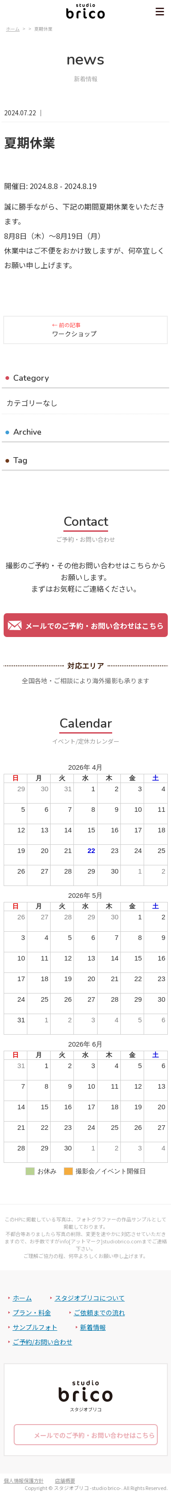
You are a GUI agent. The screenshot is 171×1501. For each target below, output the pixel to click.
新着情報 (93, 1327)
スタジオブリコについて (90, 1297)
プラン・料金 (32, 1312)
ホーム (22, 1297)
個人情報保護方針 (24, 1480)
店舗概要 (65, 1480)
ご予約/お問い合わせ (43, 1341)
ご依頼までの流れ (99, 1312)
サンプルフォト (35, 1327)
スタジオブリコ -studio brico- (87, 1487)
